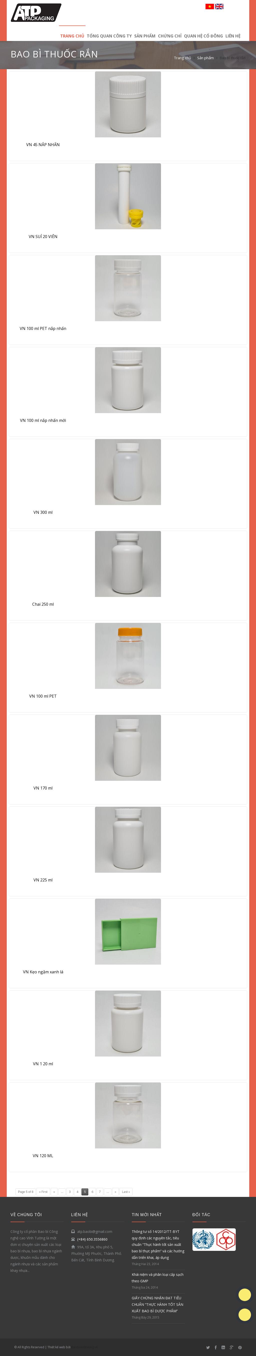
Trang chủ (72, 36)
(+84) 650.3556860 (92, 1239)
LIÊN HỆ (233, 36)
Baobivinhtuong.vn (84, 1347)
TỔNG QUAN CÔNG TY (109, 36)
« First (43, 1192)
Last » (126, 1192)
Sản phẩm (145, 36)
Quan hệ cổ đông (203, 36)
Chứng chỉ (170, 36)
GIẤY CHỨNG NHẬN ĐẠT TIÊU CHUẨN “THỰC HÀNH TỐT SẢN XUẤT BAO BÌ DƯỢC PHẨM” (157, 1304)
